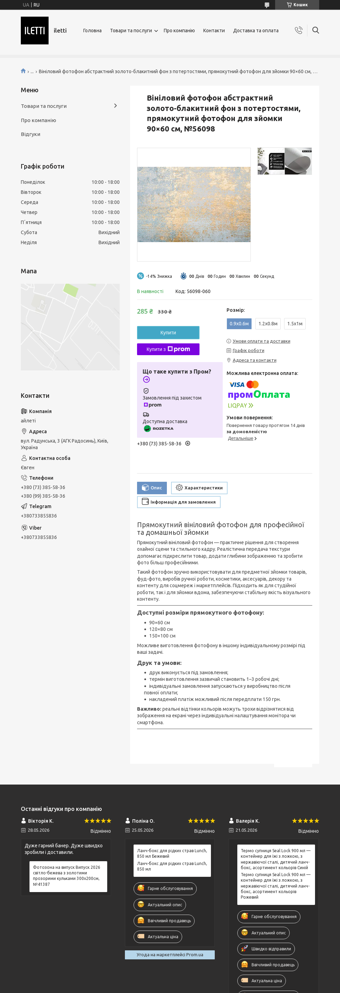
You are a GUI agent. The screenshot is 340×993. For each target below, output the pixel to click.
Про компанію (179, 30)
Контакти (214, 30)
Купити (168, 332)
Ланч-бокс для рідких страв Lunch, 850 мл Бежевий (172, 853)
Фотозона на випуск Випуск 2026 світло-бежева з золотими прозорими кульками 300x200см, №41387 (66, 876)
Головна (92, 30)
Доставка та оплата (256, 30)
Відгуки (30, 134)
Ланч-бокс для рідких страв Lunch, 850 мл (172, 866)
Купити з (168, 349)
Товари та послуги (131, 30)
